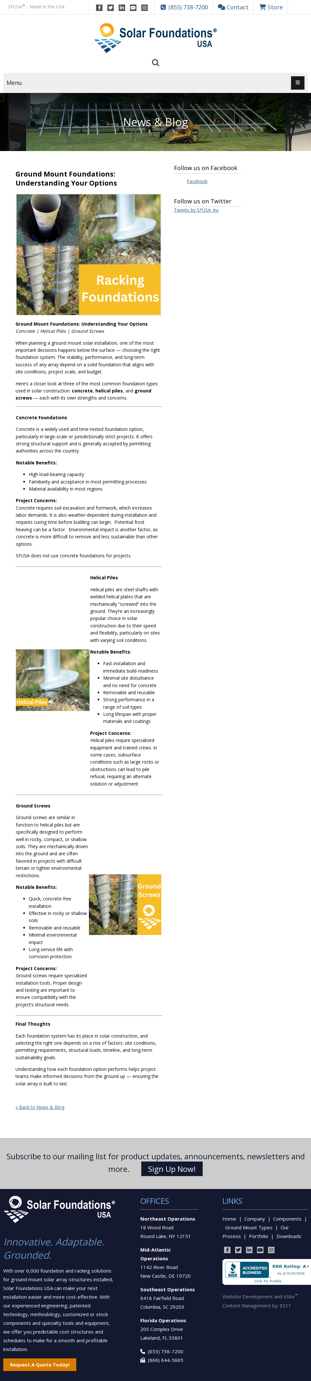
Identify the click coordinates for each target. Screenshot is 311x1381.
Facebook (197, 181)
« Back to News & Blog (40, 1107)
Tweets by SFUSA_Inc (196, 210)
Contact (233, 7)
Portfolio (258, 1236)
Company (254, 1218)
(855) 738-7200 (165, 1351)
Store (271, 7)
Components (287, 1218)
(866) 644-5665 (165, 1360)
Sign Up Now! (172, 1168)
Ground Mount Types (249, 1227)
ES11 (285, 1305)
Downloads (288, 1236)
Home (229, 1218)
